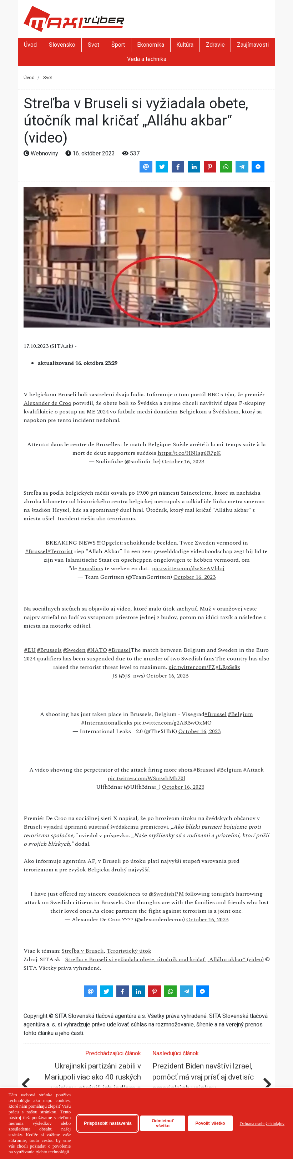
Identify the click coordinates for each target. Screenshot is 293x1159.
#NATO (97, 650)
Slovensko (62, 44)
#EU (30, 650)
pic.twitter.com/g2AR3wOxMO (173, 722)
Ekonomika (150, 44)
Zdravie (215, 44)
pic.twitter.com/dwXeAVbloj (188, 568)
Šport (118, 44)
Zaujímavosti (253, 44)
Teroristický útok (129, 951)
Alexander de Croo (47, 403)
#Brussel (36, 551)
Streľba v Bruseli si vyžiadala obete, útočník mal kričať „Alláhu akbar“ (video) (164, 959)
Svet (93, 44)
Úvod (30, 44)
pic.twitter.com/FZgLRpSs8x (204, 667)
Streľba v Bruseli (83, 951)
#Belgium (240, 714)
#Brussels (49, 650)
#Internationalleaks (106, 722)
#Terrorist (60, 551)
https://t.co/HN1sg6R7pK (189, 453)
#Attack (253, 770)
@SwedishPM (166, 894)
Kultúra (184, 44)
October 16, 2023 (183, 461)
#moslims (91, 568)
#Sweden (74, 650)
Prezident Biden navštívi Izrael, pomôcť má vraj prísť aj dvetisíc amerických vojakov (203, 1077)
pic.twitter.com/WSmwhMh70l (146, 778)
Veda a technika (146, 59)
